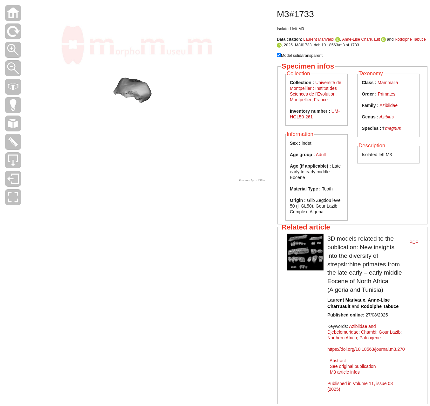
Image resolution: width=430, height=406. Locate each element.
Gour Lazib (389, 332)
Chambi (368, 332)
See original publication (353, 366)
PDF (413, 242)
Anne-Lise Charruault (361, 39)
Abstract (338, 360)
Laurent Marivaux (318, 39)
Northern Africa (342, 337)
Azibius (386, 116)
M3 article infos (345, 372)
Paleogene (370, 337)
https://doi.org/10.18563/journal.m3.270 (366, 349)
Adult (321, 154)
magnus (393, 128)
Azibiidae (388, 105)
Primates (386, 94)
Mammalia (388, 82)
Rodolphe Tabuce (410, 39)
